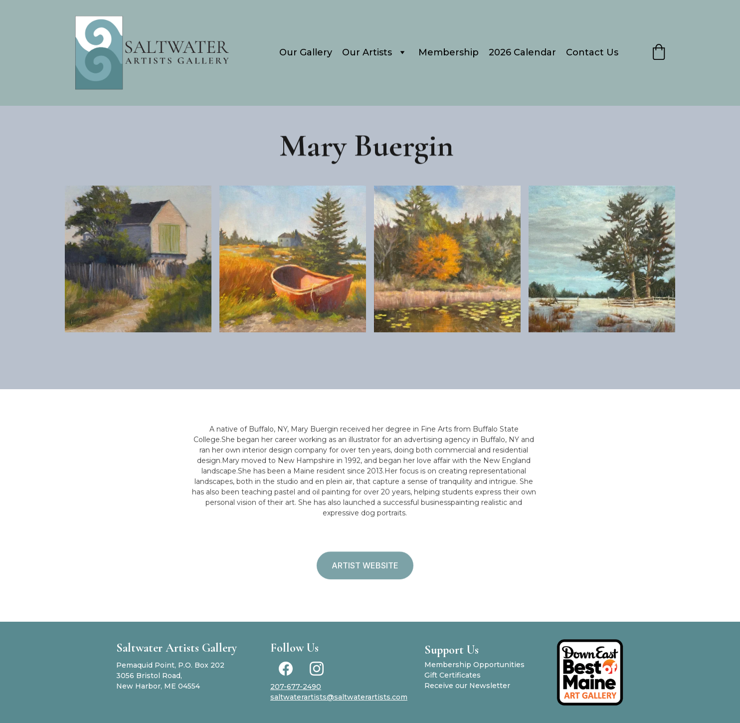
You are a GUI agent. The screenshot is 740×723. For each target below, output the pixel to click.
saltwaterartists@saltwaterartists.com (338, 697)
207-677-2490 (295, 686)
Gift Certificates (452, 675)
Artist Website (365, 567)
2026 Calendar (522, 52)
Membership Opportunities (474, 664)
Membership (448, 52)
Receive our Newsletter (467, 685)
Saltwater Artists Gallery (176, 648)
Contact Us (592, 52)
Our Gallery (305, 52)
